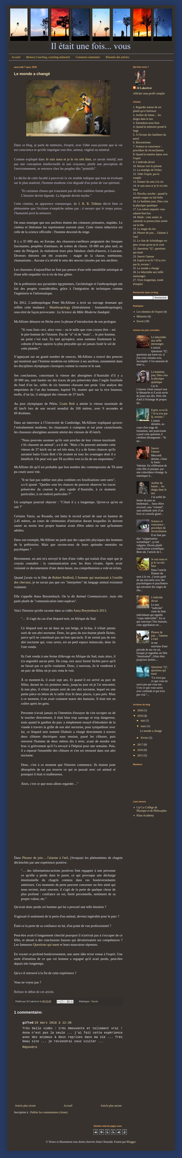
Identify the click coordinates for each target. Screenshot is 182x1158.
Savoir (94, 1001)
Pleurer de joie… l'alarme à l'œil (45, 858)
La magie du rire (146, 228)
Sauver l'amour (145, 256)
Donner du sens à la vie (150, 181)
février (145, 737)
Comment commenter (88, 57)
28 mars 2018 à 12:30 (52, 1022)
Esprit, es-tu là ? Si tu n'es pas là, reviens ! (159, 413)
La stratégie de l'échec (149, 169)
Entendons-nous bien (147, 122)
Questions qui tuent (46, 944)
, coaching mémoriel (48, 57)
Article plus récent (25, 1105)
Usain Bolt (67, 403)
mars (144, 726)
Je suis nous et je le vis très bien (68, 159)
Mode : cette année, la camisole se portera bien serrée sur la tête (150, 221)
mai (143, 720)
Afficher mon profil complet (149, 93)
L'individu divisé (145, 162)
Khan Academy (145, 815)
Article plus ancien (111, 1105)
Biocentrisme (143, 142)
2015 (140, 755)
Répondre (29, 1047)
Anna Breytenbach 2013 (90, 610)
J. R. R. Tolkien (90, 203)
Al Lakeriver (144, 87)
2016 (140, 749)
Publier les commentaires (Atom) (49, 1112)
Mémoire (141, 316)
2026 (140, 710)
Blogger (131, 1141)
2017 (140, 744)
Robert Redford (63, 577)
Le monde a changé (32, 74)
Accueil (16, 57)
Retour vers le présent (149, 166)
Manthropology (59, 307)
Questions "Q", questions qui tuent (159, 670)
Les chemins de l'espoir (149, 311)
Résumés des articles (117, 57)
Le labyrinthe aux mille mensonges (158, 340)
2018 (140, 715)
